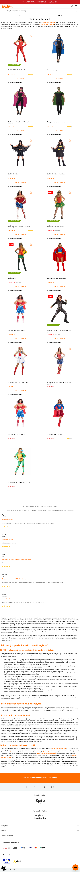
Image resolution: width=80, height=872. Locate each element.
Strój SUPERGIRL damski (55, 434)
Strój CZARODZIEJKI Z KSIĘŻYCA (18, 382)
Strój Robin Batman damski (11, 683)
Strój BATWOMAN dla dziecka (57, 174)
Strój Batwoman (8, 673)
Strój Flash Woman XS (10, 659)
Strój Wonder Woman (10, 680)
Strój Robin (7, 686)
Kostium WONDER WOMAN (17, 330)
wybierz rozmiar (20, 182)
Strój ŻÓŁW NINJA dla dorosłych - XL (20, 482)
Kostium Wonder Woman (11, 690)
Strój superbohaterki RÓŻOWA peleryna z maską (18, 123)
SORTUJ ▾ (60, 15)
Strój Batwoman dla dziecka (12, 676)
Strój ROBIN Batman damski (56, 226)
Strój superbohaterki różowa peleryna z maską (17, 666)
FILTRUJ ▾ (20, 15)
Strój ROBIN (12, 278)
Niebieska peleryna (53, 70)
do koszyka (20, 78)
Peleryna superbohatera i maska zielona (59, 122)
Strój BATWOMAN (14, 174)
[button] (4, 868)
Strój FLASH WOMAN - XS (17, 70)
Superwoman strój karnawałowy (57, 278)
